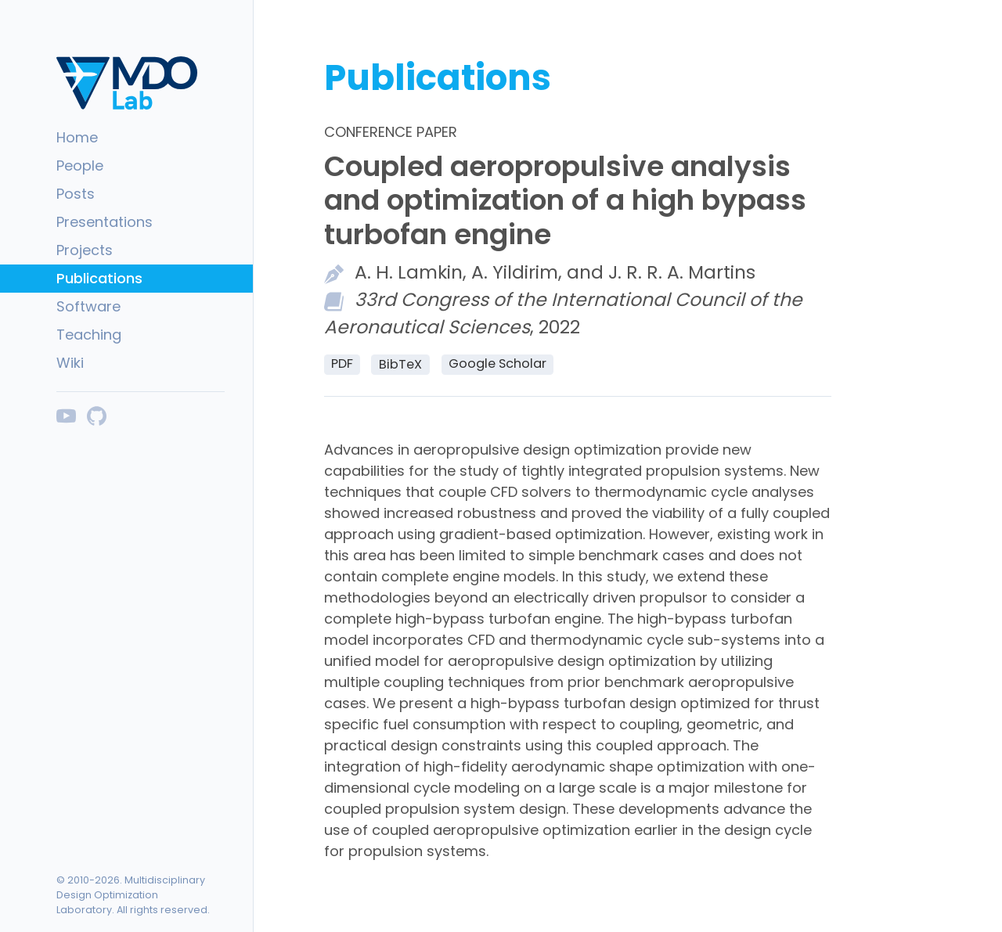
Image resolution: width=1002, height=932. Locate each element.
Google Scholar (497, 363)
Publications (99, 278)
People (79, 165)
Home (77, 137)
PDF (342, 363)
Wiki (70, 362)
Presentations (104, 222)
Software (88, 306)
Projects (84, 250)
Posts (75, 193)
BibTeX (400, 364)
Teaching (88, 334)
